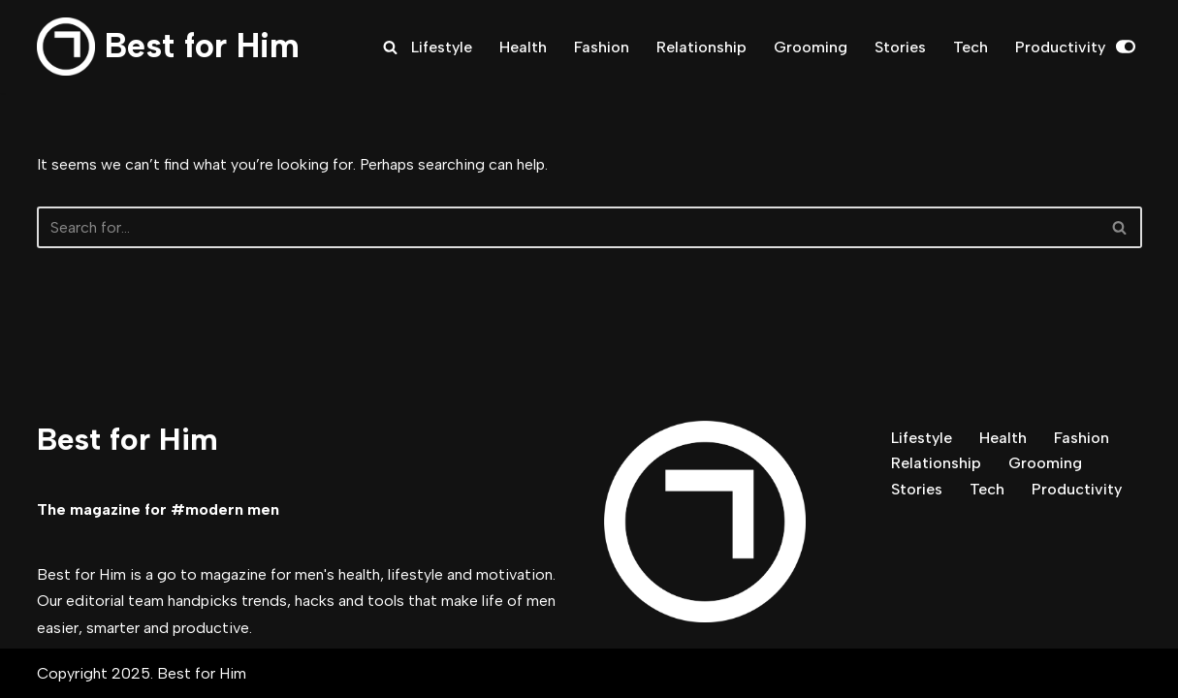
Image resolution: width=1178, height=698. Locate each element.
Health (523, 47)
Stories (900, 47)
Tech (970, 47)
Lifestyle (441, 47)
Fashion (601, 47)
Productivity (1060, 47)
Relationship (701, 47)
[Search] (390, 47)
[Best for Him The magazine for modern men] (168, 46)
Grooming (810, 47)
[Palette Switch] (1125, 46)
